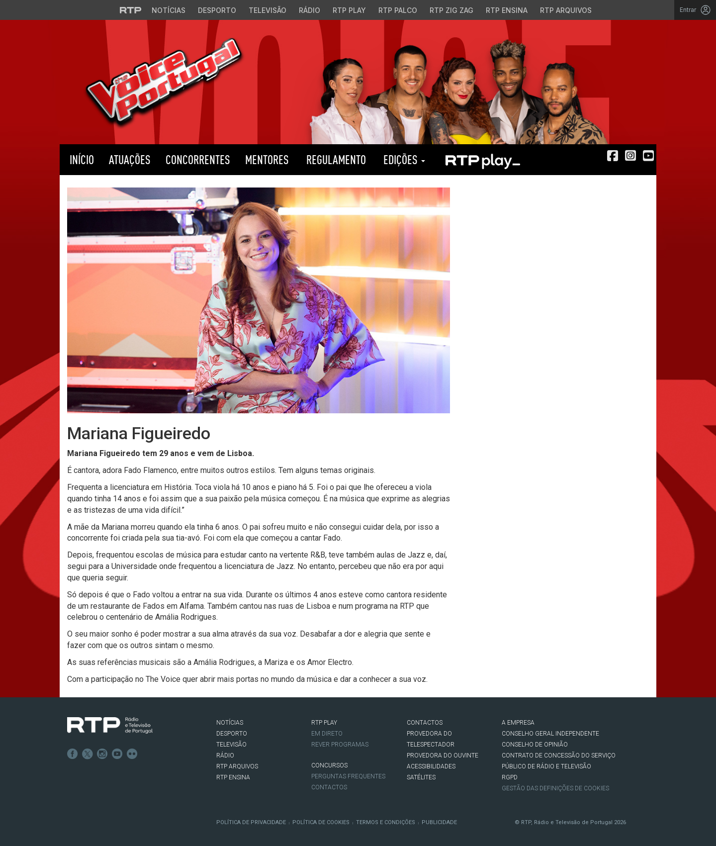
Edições (403, 159)
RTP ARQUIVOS (237, 766)
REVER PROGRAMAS (339, 744)
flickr (132, 754)
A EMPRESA (518, 722)
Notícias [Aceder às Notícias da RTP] (168, 10)
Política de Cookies (321, 822)
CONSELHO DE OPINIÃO (535, 744)
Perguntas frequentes (348, 776)
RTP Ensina (233, 777)
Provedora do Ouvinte (442, 755)
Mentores (267, 159)
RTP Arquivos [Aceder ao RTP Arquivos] (566, 10)
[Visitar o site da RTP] (131, 10)
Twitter (87, 754)
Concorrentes (198, 159)
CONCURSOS (329, 765)
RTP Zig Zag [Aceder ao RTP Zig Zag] (451, 10)
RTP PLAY (482, 159)
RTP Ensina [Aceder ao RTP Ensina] (507, 10)
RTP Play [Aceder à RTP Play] (349, 10)
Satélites (421, 777)
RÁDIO (225, 755)
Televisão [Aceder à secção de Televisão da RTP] (267, 10)
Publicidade (439, 822)
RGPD (510, 777)
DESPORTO (231, 733)
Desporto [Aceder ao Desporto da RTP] (217, 10)
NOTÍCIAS (229, 722)
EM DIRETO (327, 733)
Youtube (117, 754)
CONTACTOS (425, 722)
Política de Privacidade (251, 822)
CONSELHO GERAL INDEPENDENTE (550, 733)
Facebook (72, 754)
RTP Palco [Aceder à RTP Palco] (397, 10)
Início (80, 159)
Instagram (102, 754)
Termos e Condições (385, 822)
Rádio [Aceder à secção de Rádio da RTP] (309, 10)
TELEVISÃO (231, 744)
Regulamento (335, 159)
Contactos (329, 787)
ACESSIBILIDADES (431, 766)
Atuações (130, 159)
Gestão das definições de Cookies (555, 788)
